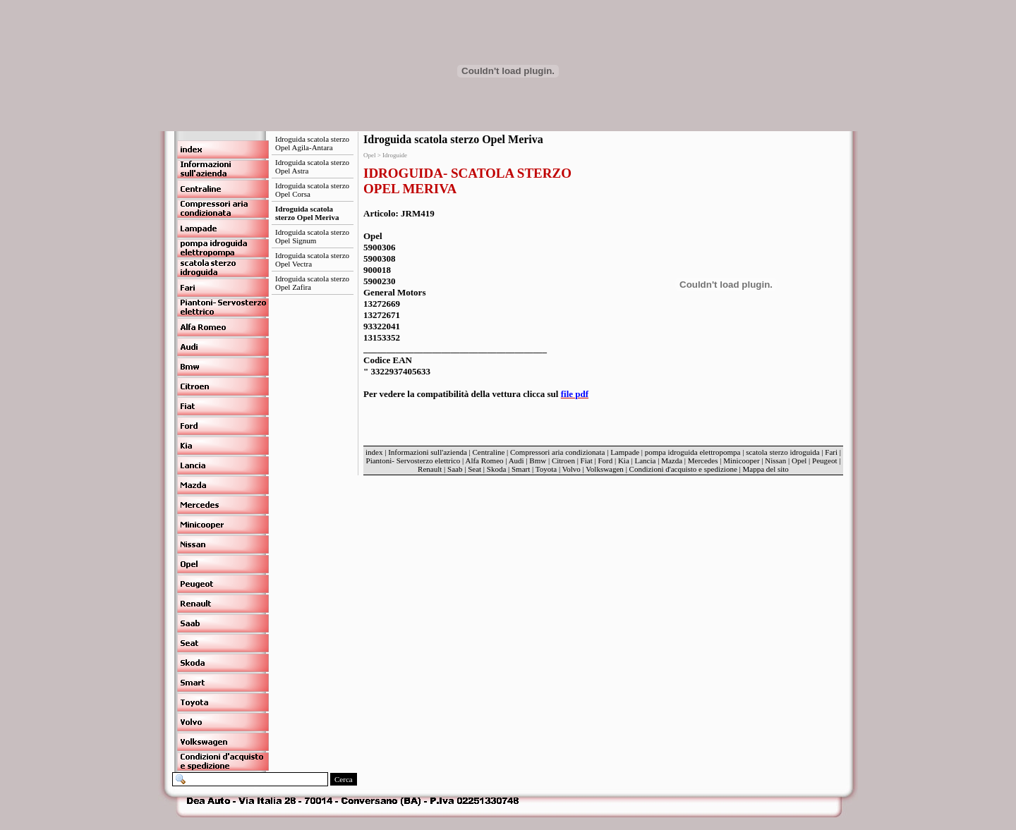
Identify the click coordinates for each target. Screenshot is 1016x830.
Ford (605, 460)
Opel (799, 460)
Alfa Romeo (484, 460)
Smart (521, 469)
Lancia (645, 460)
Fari (831, 452)
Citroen (563, 460)
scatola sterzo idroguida (782, 452)
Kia (623, 460)
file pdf (574, 394)
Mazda (671, 460)
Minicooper (741, 460)
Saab (454, 469)
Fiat (587, 460)
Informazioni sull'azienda (427, 452)
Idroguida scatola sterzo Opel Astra (312, 166)
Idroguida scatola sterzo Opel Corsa (312, 189)
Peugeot (824, 460)
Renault (430, 469)
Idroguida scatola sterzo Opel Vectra (312, 259)
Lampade (624, 452)
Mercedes (703, 460)
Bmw (537, 460)
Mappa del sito (765, 469)
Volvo (571, 469)
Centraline (489, 452)
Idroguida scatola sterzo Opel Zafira (312, 282)
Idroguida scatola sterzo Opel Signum (312, 236)
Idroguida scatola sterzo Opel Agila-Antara (312, 143)
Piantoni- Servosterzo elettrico (414, 460)
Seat (474, 469)
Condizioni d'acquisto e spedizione (683, 469)
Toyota (546, 469)
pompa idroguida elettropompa (693, 452)
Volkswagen (605, 469)
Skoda (497, 469)
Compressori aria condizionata (557, 452)
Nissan (775, 460)
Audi (516, 460)
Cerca (343, 779)
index (373, 452)
